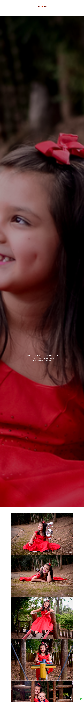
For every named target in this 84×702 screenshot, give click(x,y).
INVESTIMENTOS (44, 12)
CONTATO (60, 12)
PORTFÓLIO (35, 12)
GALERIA (53, 12)
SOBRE (28, 12)
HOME (22, 12)
